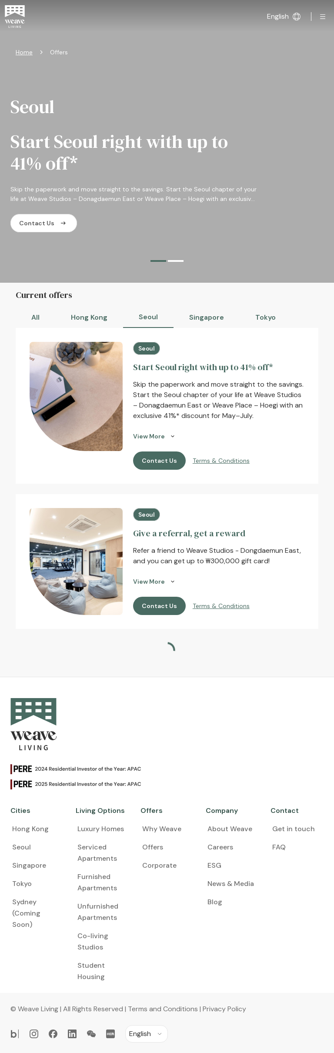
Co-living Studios (92, 920)
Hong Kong (89, 317)
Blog (214, 880)
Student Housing (91, 949)
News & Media (230, 862)
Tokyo (265, 317)
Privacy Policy (224, 987)
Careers (220, 825)
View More (155, 436)
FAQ (279, 825)
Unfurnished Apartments (97, 890)
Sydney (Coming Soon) (26, 892)
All (35, 317)
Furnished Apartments (97, 861)
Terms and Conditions (163, 987)
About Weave (229, 807)
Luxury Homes (100, 807)
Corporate (159, 844)
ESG (214, 844)
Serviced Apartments (97, 831)
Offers (152, 825)
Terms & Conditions (221, 461)
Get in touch (293, 807)
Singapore (206, 317)
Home (24, 52)
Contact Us (43, 223)
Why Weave (161, 807)
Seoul (148, 316)
